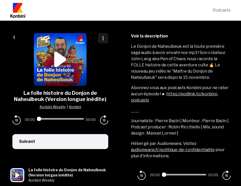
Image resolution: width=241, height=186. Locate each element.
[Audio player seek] (60, 119)
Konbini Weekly (53, 107)
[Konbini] (111, 10)
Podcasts (222, 10)
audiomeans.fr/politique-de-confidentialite (173, 149)
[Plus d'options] (103, 38)
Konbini (75, 107)
